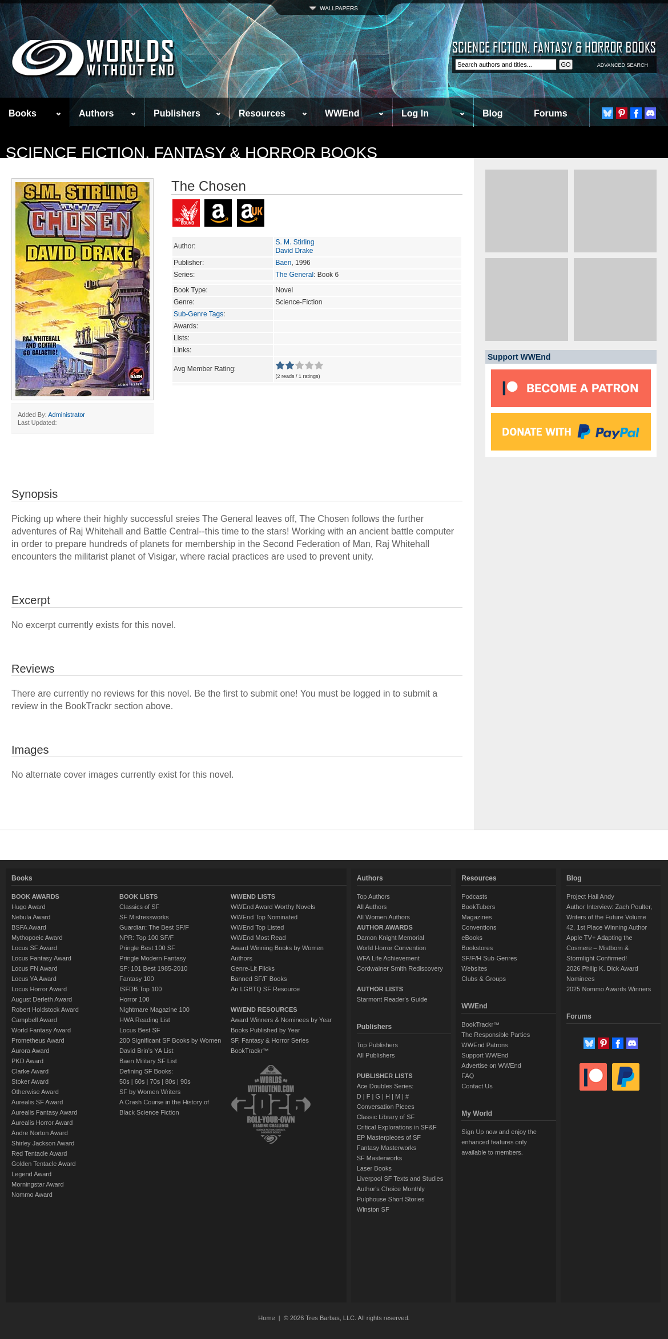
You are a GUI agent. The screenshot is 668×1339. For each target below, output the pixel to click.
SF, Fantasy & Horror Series (270, 1040)
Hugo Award (28, 906)
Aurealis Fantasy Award (44, 1112)
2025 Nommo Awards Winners (608, 989)
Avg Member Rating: (205, 369)
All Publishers (376, 1055)
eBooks (471, 937)
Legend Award (31, 1174)
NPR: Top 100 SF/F (146, 937)
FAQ (467, 1075)
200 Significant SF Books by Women (170, 1040)
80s (170, 1081)
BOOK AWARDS (35, 896)
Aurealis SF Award (37, 1102)
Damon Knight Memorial (390, 937)
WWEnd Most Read (258, 937)
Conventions (478, 927)
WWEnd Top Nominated (264, 917)
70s (155, 1081)
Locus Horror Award (39, 989)
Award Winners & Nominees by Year (281, 1019)
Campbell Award (34, 1019)
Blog (492, 113)
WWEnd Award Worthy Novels (273, 906)
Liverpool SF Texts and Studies (400, 1178)
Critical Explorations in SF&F (397, 1127)
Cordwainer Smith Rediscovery (400, 968)
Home (266, 1317)
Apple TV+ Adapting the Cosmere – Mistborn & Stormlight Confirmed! (599, 948)
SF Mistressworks (144, 917)
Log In (415, 113)
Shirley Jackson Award (42, 1143)
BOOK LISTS (138, 896)
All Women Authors (383, 917)
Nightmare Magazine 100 (154, 1009)
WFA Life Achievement (388, 958)
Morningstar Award (37, 1184)
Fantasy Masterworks (387, 1147)
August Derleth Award (41, 999)
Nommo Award (32, 1194)
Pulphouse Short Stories (391, 1199)
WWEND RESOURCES (264, 1009)
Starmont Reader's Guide (392, 999)
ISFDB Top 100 (140, 989)
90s (185, 1081)
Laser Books (374, 1168)
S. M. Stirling (294, 242)
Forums (551, 113)
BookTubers (478, 906)
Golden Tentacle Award (43, 1163)
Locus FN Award (34, 968)
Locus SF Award (34, 947)
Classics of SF (139, 906)
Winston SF (373, 1209)
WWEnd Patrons (484, 1045)
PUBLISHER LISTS (385, 1075)
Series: (184, 275)
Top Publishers (377, 1045)
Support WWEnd (484, 1055)
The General (294, 275)
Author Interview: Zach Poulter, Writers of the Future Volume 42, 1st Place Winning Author (609, 917)
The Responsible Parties (495, 1034)
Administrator (66, 414)
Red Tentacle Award (39, 1153)
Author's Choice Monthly (391, 1188)
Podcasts (474, 896)
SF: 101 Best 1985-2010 (153, 968)
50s (124, 1081)
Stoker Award (30, 1081)
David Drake (294, 251)
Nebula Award (30, 917)
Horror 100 (134, 999)
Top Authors (373, 896)
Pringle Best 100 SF (147, 947)
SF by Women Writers (149, 1091)
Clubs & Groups (483, 978)
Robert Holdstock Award (45, 1009)
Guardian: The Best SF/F (154, 927)
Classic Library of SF (386, 1116)
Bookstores (477, 947)
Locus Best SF (139, 1030)
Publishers (177, 113)
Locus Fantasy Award (41, 958)
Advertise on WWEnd (491, 1065)
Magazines (476, 917)
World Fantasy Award (41, 1030)
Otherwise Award (35, 1091)
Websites (474, 968)
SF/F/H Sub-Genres (489, 958)
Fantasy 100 (136, 978)
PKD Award (27, 1060)
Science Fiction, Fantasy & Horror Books (191, 153)
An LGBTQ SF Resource (265, 989)
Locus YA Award (34, 978)
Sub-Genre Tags (198, 314)
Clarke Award (30, 1071)
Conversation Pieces (386, 1106)
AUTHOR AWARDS (385, 927)
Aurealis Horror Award (42, 1122)
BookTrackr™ (250, 1050)
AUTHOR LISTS (380, 989)
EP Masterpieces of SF (389, 1137)
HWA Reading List (144, 1019)
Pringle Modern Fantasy (152, 958)
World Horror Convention (391, 947)
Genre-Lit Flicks (253, 968)
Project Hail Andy (590, 896)
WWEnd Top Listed (257, 927)
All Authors (372, 906)
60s (140, 1081)
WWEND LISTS (253, 896)
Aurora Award (30, 1050)
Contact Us (476, 1086)
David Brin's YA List (146, 1050)
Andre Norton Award (39, 1132)
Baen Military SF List (148, 1060)
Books (23, 113)
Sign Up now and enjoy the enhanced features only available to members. (498, 1142)
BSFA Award (28, 927)
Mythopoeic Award (37, 937)
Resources (262, 113)
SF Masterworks (379, 1158)
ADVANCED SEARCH (622, 65)
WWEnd (342, 113)
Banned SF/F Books (259, 978)
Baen (283, 263)
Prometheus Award (38, 1040)
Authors (96, 113)
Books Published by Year (265, 1030)
